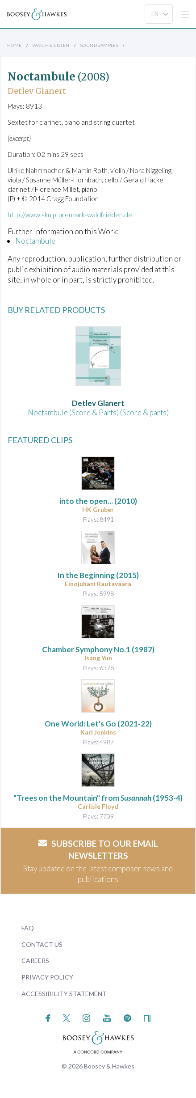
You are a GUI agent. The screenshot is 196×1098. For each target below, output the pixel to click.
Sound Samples (99, 45)
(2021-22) (98, 723)
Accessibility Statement (64, 993)
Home (14, 45)
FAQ (27, 928)
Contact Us (42, 944)
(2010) (98, 501)
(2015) (98, 575)
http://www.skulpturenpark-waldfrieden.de (70, 215)
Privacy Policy (47, 977)
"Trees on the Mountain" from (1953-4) (98, 797)
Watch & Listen (51, 45)
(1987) (98, 649)
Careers (35, 960)
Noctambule (35, 240)
